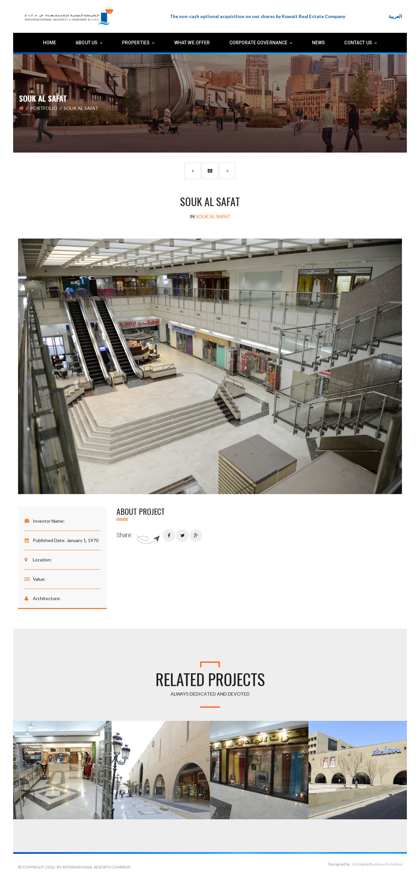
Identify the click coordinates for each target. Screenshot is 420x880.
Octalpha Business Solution (377, 864)
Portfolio (43, 108)
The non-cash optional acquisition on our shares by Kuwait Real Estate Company (257, 16)
